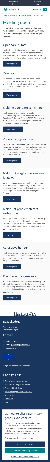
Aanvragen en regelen (25, 16)
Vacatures (9, 399)
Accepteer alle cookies (25, 444)
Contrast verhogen (12, 3)
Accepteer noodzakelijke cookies (25, 450)
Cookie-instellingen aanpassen (25, 456)
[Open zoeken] (45, 9)
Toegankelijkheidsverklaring (16, 381)
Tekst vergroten (37, 3)
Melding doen (11, 64)
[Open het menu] (37, 9)
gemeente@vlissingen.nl (20, 345)
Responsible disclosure (14, 388)
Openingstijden (11, 348)
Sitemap (8, 402)
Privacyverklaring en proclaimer (19, 438)
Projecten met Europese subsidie (16, 365)
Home (5, 16)
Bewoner (12, 16)
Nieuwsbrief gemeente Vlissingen (18, 392)
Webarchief (9, 395)
